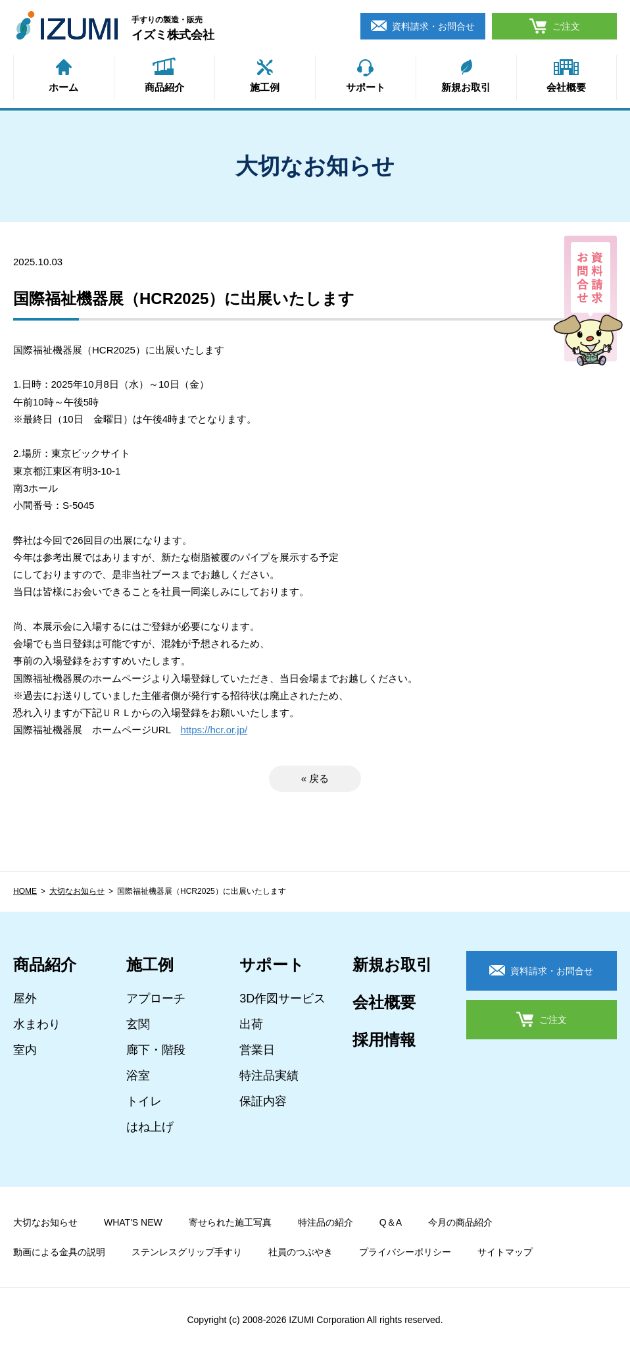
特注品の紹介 (325, 1222)
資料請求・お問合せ (433, 26)
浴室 (138, 1075)
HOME (25, 891)
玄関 (138, 1024)
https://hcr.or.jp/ (213, 729)
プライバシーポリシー (405, 1252)
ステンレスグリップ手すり (187, 1252)
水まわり (37, 1024)
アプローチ (155, 998)
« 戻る (315, 778)
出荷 (251, 1024)
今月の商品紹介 (460, 1222)
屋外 (25, 998)
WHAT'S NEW (133, 1222)
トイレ (144, 1101)
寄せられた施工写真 (230, 1222)
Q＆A (390, 1222)
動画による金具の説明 (59, 1252)
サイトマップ (505, 1252)
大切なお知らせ (77, 891)
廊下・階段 (155, 1049)
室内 (25, 1049)
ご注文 (566, 26)
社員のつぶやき (300, 1252)
